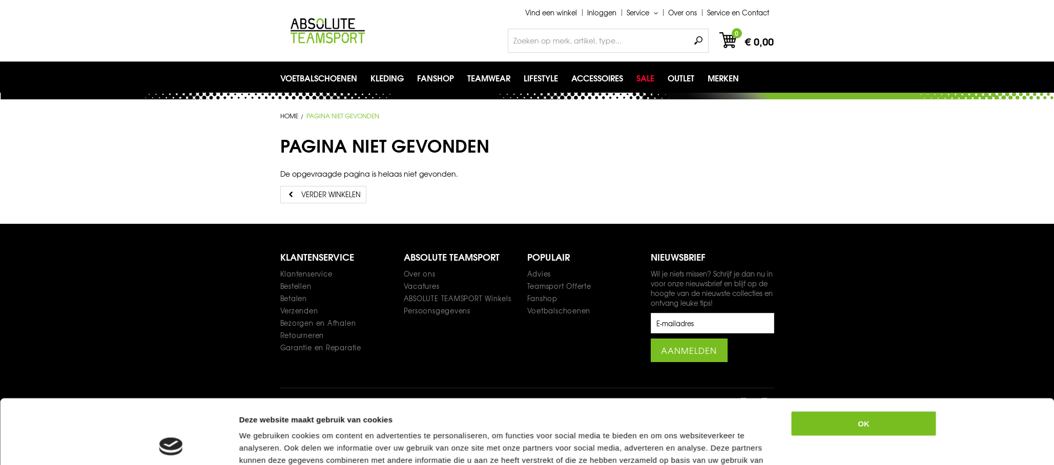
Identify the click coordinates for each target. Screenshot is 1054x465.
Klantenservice (306, 274)
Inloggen (601, 12)
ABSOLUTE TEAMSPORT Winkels (457, 298)
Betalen (293, 298)
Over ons (682, 12)
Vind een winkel (551, 12)
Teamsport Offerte (559, 286)
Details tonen (646, 421)
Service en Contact (738, 12)
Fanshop (542, 298)
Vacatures (422, 286)
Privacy (338, 445)
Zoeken (698, 40)
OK (864, 339)
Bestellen (296, 286)
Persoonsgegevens (437, 310)
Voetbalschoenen (559, 310)
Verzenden (299, 310)
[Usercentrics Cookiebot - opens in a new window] (171, 421)
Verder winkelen (331, 194)
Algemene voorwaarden (413, 445)
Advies (539, 274)
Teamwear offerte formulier (525, 445)
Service (639, 12)
